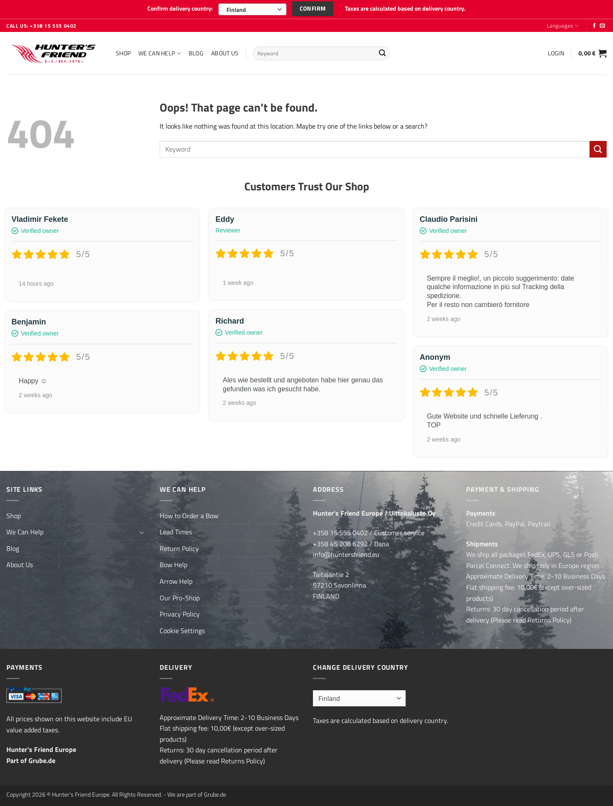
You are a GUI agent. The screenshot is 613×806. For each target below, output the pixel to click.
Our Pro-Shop (180, 598)
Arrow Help (176, 581)
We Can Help (159, 53)
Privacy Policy (180, 614)
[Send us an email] (602, 26)
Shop (123, 53)
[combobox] (252, 9)
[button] (556, 53)
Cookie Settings (182, 630)
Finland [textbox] (236, 9)
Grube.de (42, 760)
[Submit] (382, 53)
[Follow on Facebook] (594, 26)
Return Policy (179, 548)
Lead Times (176, 532)
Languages (563, 25)
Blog (196, 53)
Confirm (313, 8)
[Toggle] (142, 532)
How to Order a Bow (189, 516)
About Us (224, 53)
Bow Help (173, 564)
